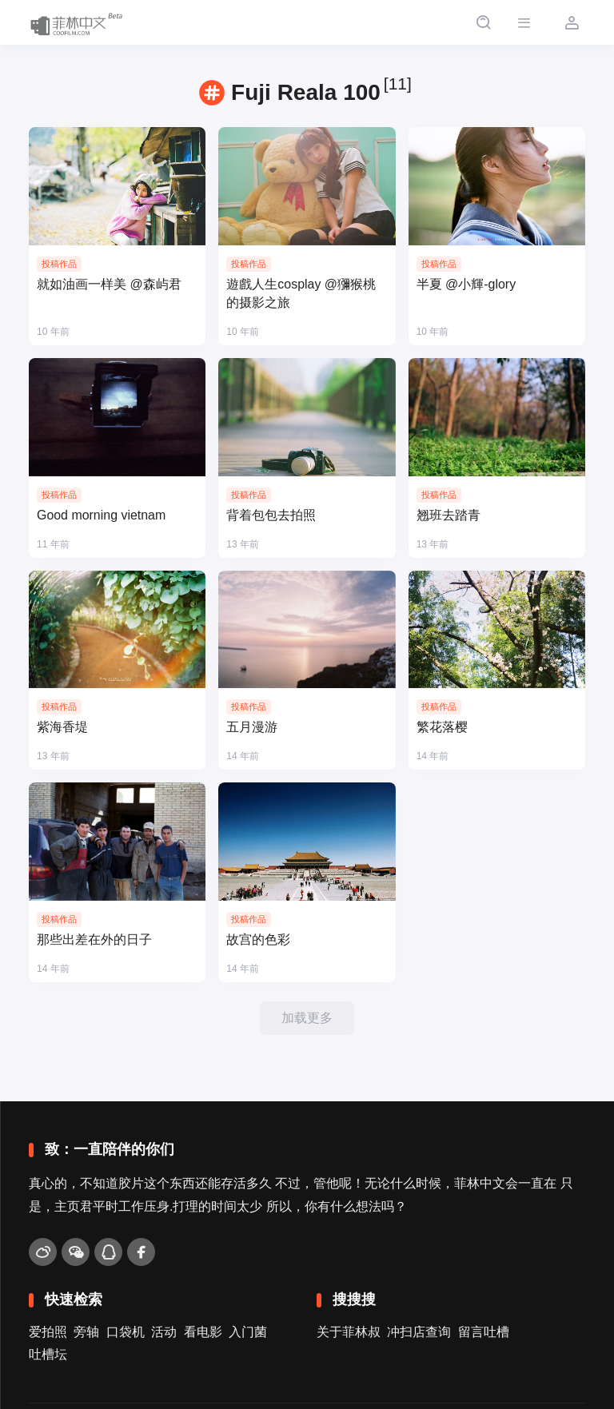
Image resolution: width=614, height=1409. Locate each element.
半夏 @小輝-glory (466, 284)
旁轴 (86, 1332)
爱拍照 (48, 1332)
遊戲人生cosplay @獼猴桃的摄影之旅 (301, 293)
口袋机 (125, 1332)
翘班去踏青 (448, 515)
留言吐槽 (483, 1332)
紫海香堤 (62, 727)
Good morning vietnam (101, 515)
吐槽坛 (48, 1354)
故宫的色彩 (258, 939)
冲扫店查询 (419, 1332)
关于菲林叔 (349, 1332)
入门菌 (248, 1332)
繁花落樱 (442, 727)
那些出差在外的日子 (94, 939)
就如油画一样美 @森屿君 (109, 284)
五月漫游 (251, 727)
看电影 (203, 1332)
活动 (164, 1332)
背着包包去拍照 (271, 515)
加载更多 (307, 1018)
